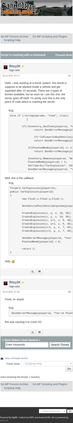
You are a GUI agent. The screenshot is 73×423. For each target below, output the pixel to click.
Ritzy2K (15, 66)
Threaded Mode (63, 55)
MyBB (14, 417)
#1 (69, 76)
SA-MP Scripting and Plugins (50, 36)
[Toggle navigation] (65, 5)
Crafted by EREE (26, 417)
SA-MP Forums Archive (14, 36)
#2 (69, 292)
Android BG (44, 417)
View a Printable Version (16, 358)
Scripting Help (12, 40)
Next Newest (30, 340)
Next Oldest (12, 340)
